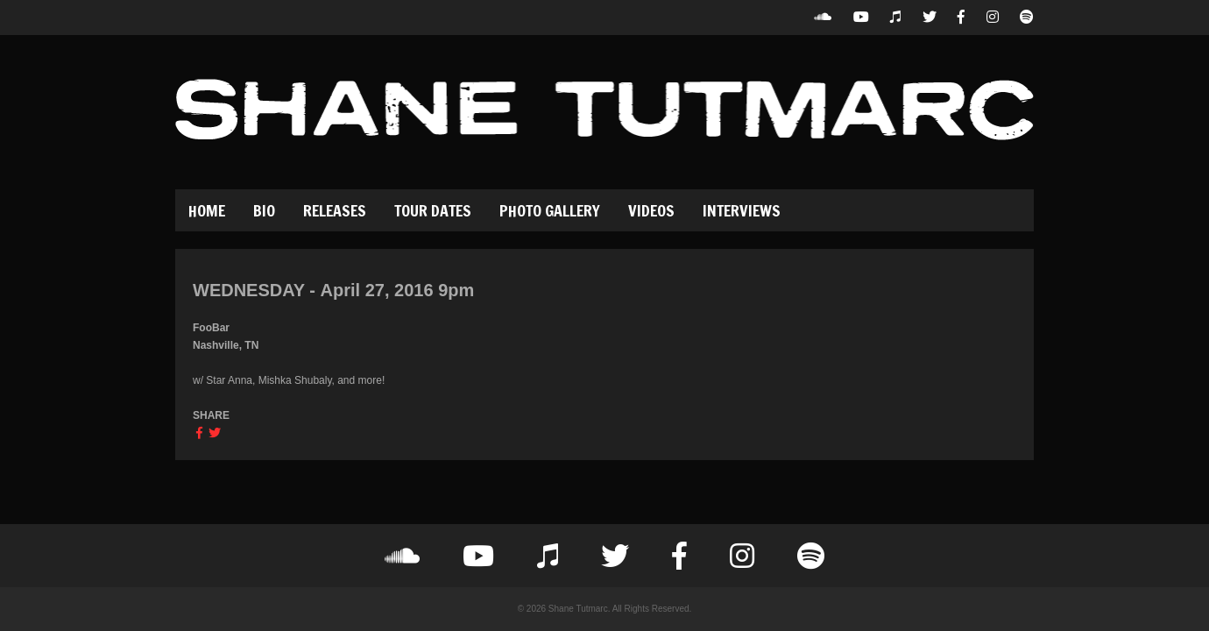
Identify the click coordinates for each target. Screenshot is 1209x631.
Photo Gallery (549, 210)
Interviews (742, 210)
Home (206, 210)
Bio (264, 210)
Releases (334, 210)
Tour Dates (432, 210)
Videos (651, 210)
